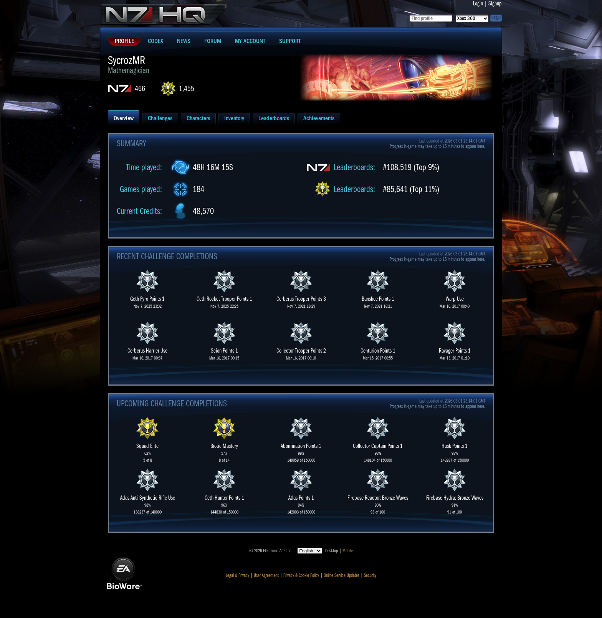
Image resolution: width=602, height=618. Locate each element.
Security (370, 575)
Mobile (347, 550)
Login (478, 3)
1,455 (186, 88)
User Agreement (266, 575)
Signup (495, 3)
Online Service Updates (341, 575)
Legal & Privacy (237, 575)
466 (140, 88)
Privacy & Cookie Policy (301, 575)
